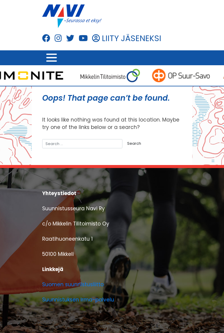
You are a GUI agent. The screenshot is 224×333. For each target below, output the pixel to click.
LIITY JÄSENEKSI (126, 38)
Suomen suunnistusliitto (73, 284)
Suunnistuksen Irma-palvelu (78, 299)
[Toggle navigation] (51, 57)
